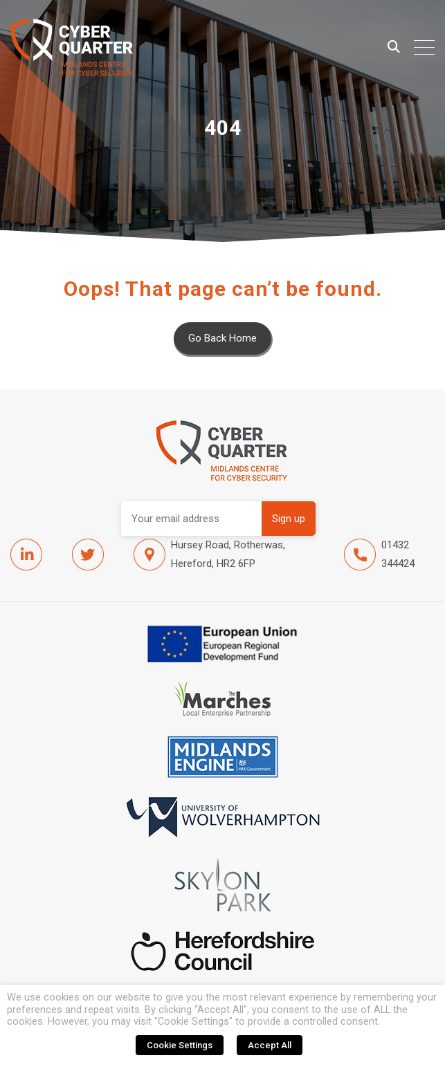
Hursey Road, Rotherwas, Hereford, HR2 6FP (209, 554)
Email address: (191, 518)
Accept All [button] (269, 1045)
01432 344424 (379, 554)
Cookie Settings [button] (179, 1045)
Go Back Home (222, 338)
